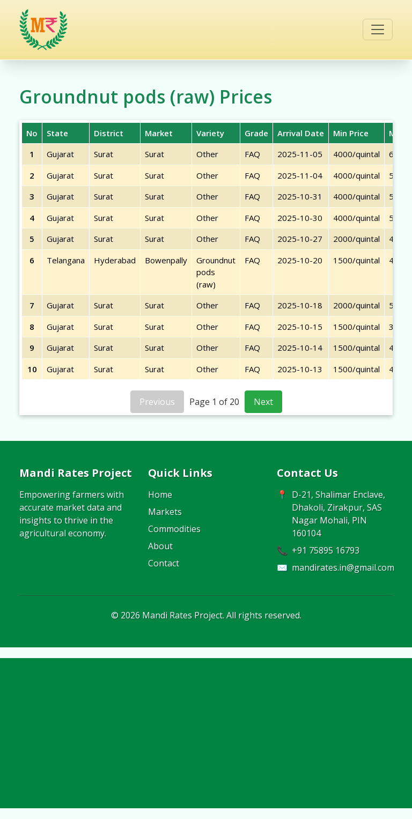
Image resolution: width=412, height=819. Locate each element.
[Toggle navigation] (378, 29)
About (160, 546)
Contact (163, 563)
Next (263, 402)
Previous (157, 402)
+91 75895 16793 (325, 550)
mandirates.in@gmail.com (343, 567)
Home (160, 494)
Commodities (174, 529)
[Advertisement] (206, 733)
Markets (165, 512)
